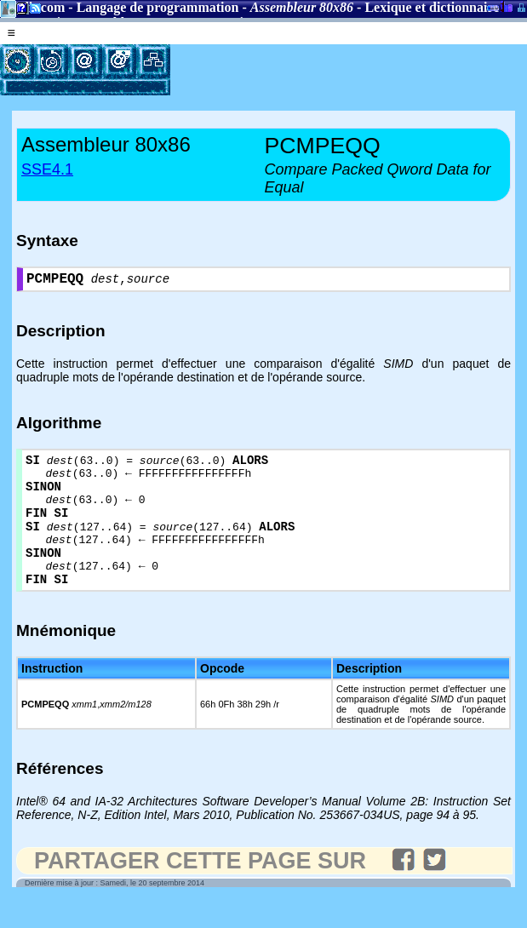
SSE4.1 (47, 169)
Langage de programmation (158, 7)
